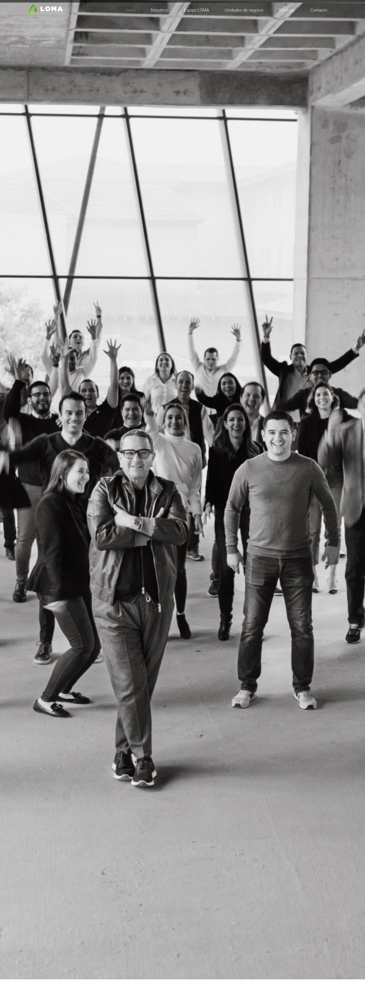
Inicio (130, 10)
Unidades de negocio (244, 10)
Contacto (318, 10)
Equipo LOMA (196, 10)
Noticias (286, 10)
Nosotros (159, 10)
